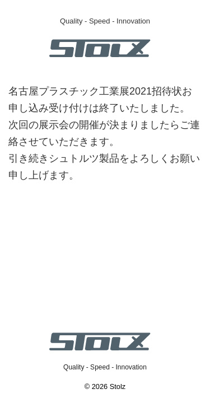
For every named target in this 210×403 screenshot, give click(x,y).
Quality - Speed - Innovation (105, 367)
